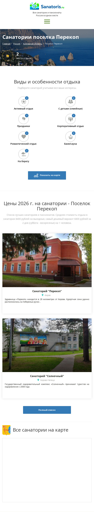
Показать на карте (47, 175)
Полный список (46, 409)
